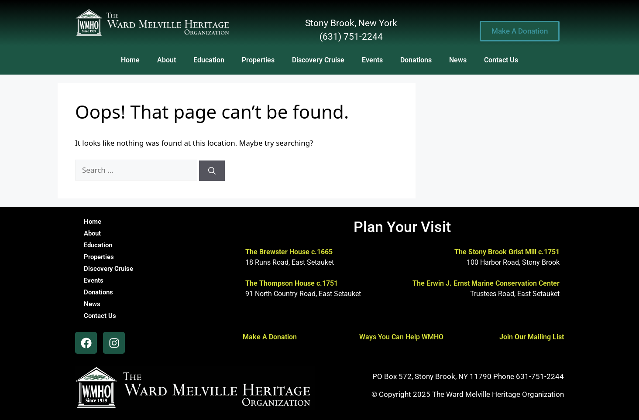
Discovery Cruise (318, 60)
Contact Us (501, 60)
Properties (258, 60)
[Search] (212, 170)
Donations (416, 60)
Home (130, 60)
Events (372, 60)
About (166, 60)
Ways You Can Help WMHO (401, 337)
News (458, 60)
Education (208, 60)
